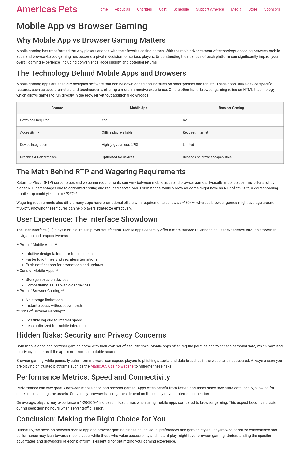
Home (103, 9)
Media (236, 9)
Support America (210, 9)
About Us (122, 9)
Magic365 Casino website (111, 366)
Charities (144, 9)
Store (252, 9)
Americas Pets (46, 9)
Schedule (181, 9)
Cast (163, 9)
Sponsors (272, 9)
